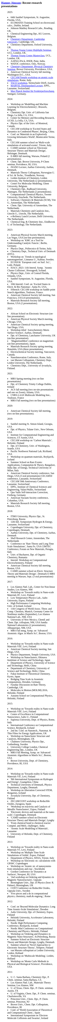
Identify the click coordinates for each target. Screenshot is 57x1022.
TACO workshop (19, 83)
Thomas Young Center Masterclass (28, 55)
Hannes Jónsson (11, 2)
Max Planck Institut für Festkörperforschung (32, 91)
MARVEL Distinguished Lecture (27, 85)
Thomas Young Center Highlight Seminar (31, 50)
